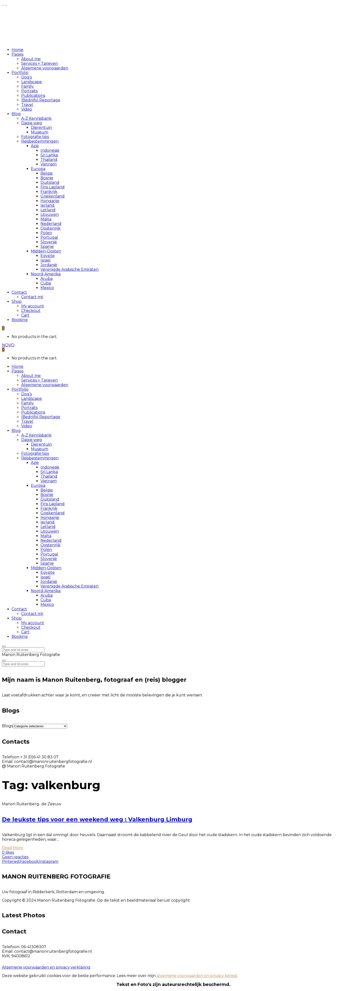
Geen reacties (15, 857)
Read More (12, 848)
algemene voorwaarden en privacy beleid (197, 975)
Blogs (7, 726)
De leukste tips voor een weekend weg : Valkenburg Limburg (97, 819)
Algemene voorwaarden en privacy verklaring (46, 967)
